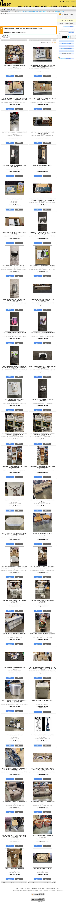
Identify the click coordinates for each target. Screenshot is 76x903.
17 (16, 40)
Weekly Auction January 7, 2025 (13, 7)
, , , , (32, 11)
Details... (10, 75)
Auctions (19, 6)
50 (52, 40)
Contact (73, 6)
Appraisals (36, 6)
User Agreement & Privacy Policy (52, 888)
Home (17, 888)
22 (28, 40)
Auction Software (41, 901)
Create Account (71, 2)
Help (60, 6)
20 (49, 40)
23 (30, 40)
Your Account (53, 6)
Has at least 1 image (64, 34)
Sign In (62, 2)
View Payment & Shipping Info (66, 48)
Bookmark (19, 75)
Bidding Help (41, 888)
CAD (9, 11)
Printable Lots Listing (66, 53)
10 (47, 40)
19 (21, 40)
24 (33, 40)
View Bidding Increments (66, 43)
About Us (66, 6)
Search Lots (27, 6)
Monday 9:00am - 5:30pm (59, 11)
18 (19, 40)
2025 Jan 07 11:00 (5, 36)
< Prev (3, 40)
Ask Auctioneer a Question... (65, 58)
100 (54, 40)
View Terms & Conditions (66, 50)
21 (26, 40)
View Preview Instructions (66, 41)
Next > (39, 40)
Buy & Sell (44, 6)
